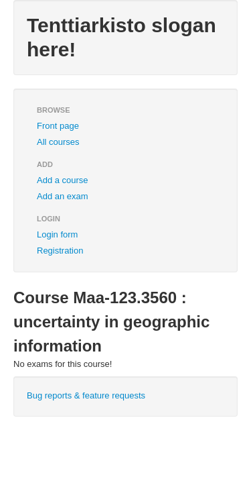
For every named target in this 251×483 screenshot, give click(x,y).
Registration (60, 251)
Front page (58, 126)
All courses (58, 142)
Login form (57, 234)
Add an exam (62, 196)
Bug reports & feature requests (86, 395)
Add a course (62, 180)
